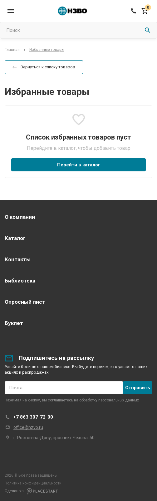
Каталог (15, 238)
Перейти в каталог (78, 165)
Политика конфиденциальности (33, 483)
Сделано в (31, 491)
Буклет (14, 323)
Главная (12, 50)
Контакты (18, 259)
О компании (20, 217)
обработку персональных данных (109, 400)
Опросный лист (25, 302)
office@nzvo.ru (28, 427)
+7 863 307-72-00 (33, 417)
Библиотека (20, 281)
